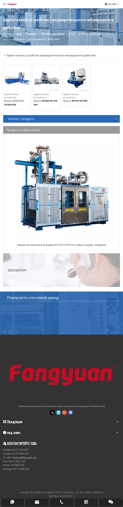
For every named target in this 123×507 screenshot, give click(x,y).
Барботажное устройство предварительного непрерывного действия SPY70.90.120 (16, 96)
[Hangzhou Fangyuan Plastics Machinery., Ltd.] (61, 373)
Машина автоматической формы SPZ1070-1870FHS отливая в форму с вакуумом (61, 244)
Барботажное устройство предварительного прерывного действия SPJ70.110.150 (75, 96)
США (17, 270)
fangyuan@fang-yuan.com (25, 457)
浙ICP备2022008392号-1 (61, 496)
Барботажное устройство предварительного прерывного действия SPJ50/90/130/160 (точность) (45, 96)
